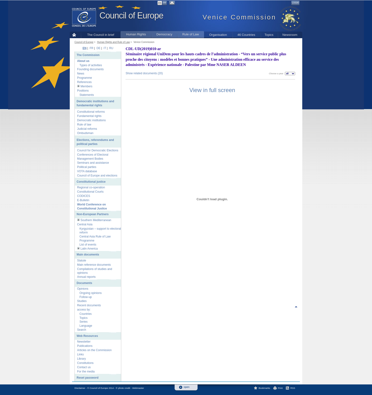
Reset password (87, 377)
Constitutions (85, 363)
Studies (82, 301)
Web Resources (87, 336)
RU (111, 48)
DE (99, 48)
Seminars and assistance (93, 162)
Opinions (82, 288)
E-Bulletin (83, 200)
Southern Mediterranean (95, 220)
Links (80, 354)
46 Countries (246, 35)
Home (75, 35)
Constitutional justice (91, 181)
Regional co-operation (91, 187)
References (84, 82)
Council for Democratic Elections (97, 150)
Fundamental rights (89, 116)
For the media (86, 371)
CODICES (83, 196)
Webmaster (138, 388)
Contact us (84, 367)
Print (280, 388)
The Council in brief (100, 35)
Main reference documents (94, 264)
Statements (86, 95)
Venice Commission (144, 42)
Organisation (218, 35)
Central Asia (85, 224)
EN (159, 3)
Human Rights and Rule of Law (113, 42)
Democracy (164, 34)
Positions (83, 90)
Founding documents (90, 69)
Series (83, 321)
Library (81, 358)
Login (295, 3)
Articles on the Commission (94, 350)
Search (81, 329)
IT (105, 48)
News (80, 73)
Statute (81, 260)
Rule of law (84, 124)
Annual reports (86, 277)
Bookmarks (264, 388)
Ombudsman (85, 133)
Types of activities (90, 65)
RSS (292, 388)
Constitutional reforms (91, 111)
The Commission (88, 55)
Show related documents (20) (144, 73)
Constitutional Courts (90, 191)
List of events (87, 244)
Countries (85, 314)
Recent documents (89, 305)
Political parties (86, 167)
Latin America (89, 248)
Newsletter (84, 341)
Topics (269, 35)
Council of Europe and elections (97, 175)
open (187, 387)
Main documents (88, 254)
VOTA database (87, 171)
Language (85, 325)
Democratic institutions (91, 120)
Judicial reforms (87, 128)
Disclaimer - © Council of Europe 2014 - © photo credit (102, 388)
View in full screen (212, 90)
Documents (84, 283)
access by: (84, 309)
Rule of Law (190, 34)
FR (164, 3)
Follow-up (85, 297)
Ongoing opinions (90, 293)
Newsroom (289, 35)
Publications (85, 346)
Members (86, 86)
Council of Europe (131, 15)
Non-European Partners (93, 214)
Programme (84, 77)
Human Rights (136, 34)
